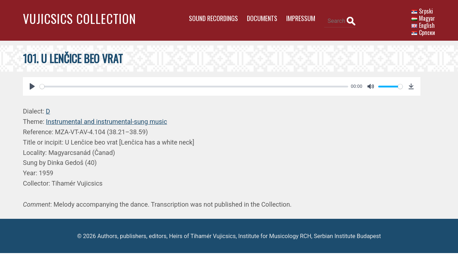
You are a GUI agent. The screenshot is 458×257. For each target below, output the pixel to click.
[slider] (191, 83)
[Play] (32, 83)
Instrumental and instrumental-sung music (106, 118)
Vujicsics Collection (79, 18)
